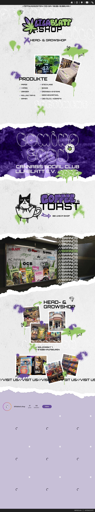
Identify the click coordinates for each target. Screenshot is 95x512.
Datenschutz (89, 510)
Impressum (77, 510)
